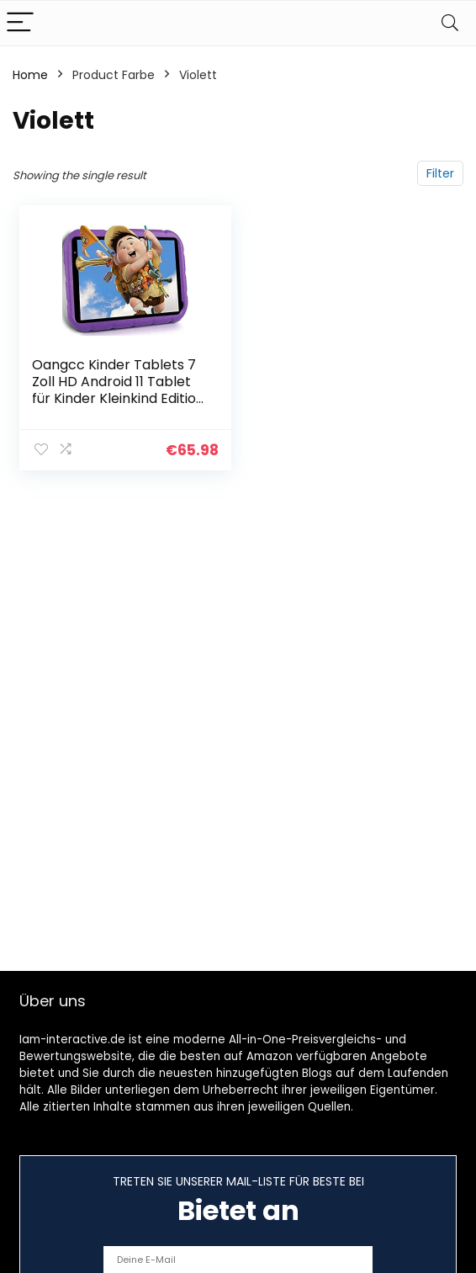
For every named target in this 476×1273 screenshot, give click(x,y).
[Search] (450, 23)
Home (30, 74)
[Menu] (20, 23)
